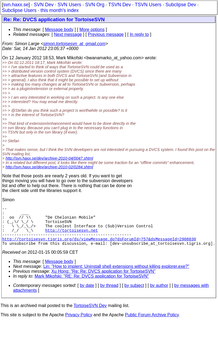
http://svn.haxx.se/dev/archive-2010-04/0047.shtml (49, 158)
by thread (109, 295)
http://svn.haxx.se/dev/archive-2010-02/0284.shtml (49, 167)
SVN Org (94, 4)
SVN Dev (43, 4)
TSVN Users (148, 4)
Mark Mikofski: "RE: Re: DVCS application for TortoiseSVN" (92, 286)
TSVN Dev (119, 4)
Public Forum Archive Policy (152, 324)
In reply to (139, 34)
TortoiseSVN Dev (90, 315)
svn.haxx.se (16, 4)
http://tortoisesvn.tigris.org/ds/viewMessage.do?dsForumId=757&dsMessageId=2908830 (99, 247)
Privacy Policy (78, 324)
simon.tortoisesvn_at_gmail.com (74, 43)
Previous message (106, 34)
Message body (59, 29)
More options (92, 29)
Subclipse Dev (180, 4)
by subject (134, 295)
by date (87, 295)
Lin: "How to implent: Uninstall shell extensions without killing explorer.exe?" (116, 276)
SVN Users (69, 4)
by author (159, 295)
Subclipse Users (19, 10)
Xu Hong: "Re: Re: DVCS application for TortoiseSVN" (103, 281)
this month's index (60, 10)
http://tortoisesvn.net (71, 236)
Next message (68, 34)
